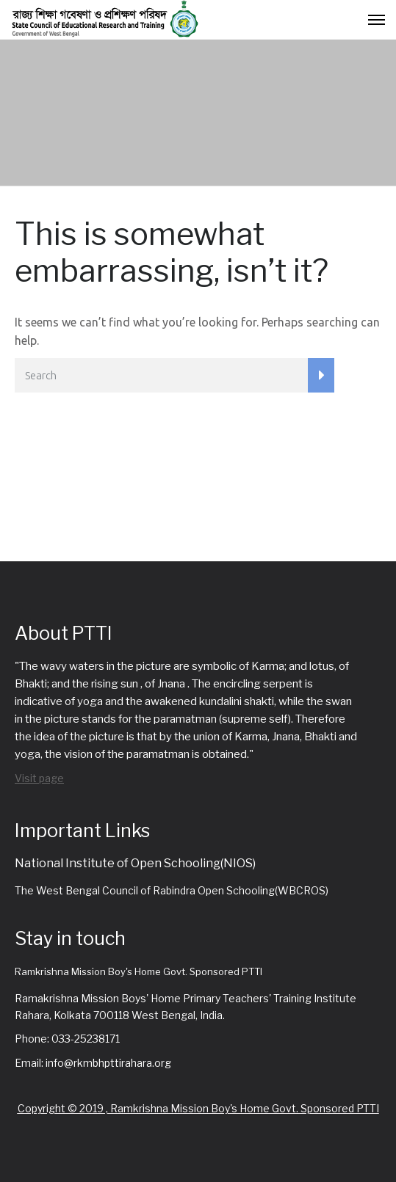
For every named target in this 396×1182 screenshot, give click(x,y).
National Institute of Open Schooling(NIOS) (135, 863)
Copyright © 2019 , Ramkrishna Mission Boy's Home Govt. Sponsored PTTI (198, 1108)
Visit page (39, 778)
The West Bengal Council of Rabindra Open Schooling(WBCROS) (171, 890)
